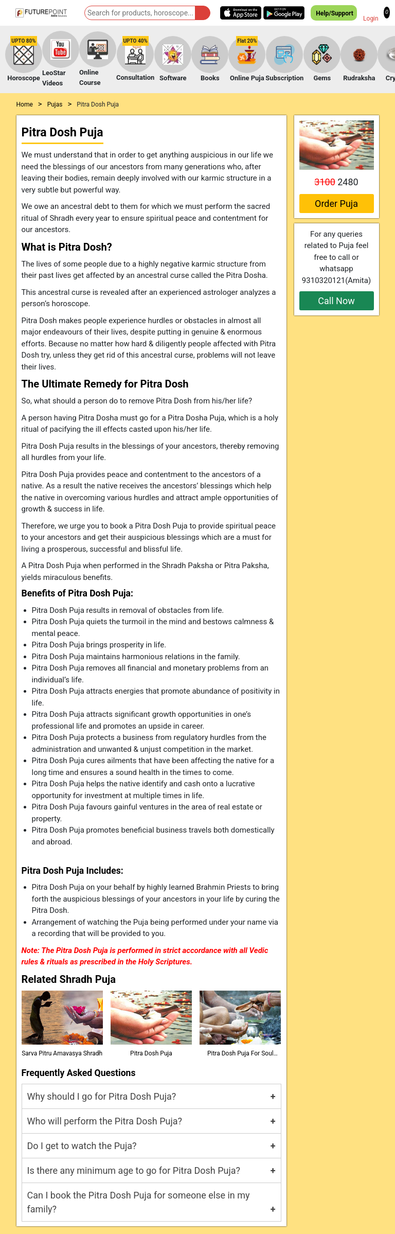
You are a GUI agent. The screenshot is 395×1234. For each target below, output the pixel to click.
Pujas (55, 104)
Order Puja (336, 203)
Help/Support (333, 13)
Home (24, 104)
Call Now (336, 300)
